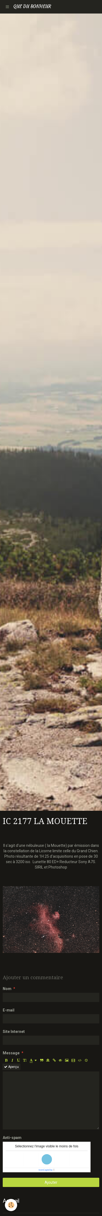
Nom (7, 989)
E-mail (8, 1010)
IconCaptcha (45, 1170)
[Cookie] (11, 1205)
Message (11, 1053)
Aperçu (11, 1067)
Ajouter (51, 1182)
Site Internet (14, 1031)
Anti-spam (12, 1137)
